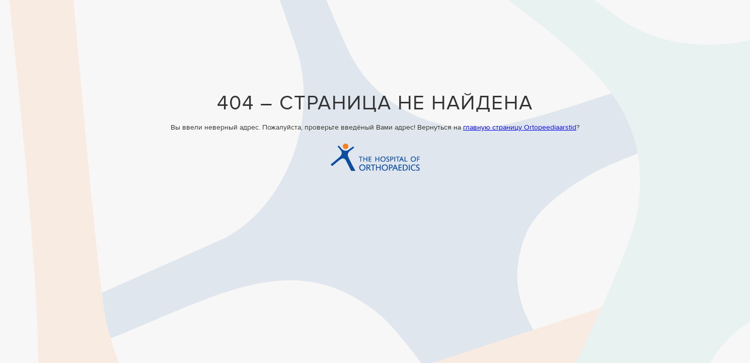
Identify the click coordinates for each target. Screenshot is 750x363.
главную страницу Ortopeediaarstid (519, 127)
